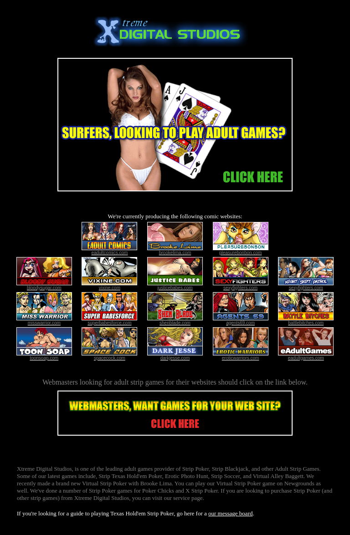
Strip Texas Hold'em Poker (130, 476)
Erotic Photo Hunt (186, 476)
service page (188, 497)
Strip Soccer (225, 476)
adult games (138, 468)
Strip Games (304, 468)
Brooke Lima (156, 483)
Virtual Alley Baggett (278, 476)
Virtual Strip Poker (104, 483)
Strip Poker (195, 468)
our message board (230, 513)
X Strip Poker (201, 490)
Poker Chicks (158, 490)
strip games (147, 382)
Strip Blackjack (230, 468)
